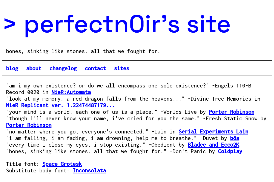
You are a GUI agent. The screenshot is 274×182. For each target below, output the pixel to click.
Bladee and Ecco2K (213, 144)
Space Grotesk (62, 164)
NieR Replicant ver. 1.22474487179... (60, 105)
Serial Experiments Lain (213, 131)
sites (121, 68)
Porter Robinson (231, 111)
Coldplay (230, 151)
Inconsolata (89, 170)
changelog (63, 68)
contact (95, 68)
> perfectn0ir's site (116, 24)
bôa (234, 138)
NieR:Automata (71, 92)
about (33, 68)
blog (12, 68)
